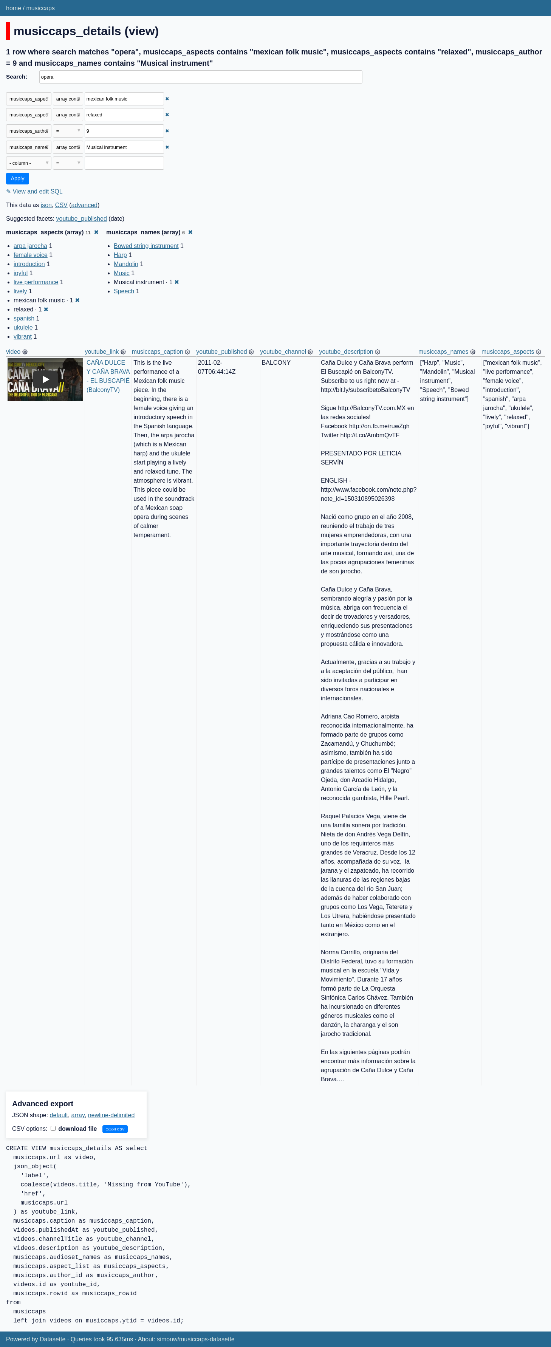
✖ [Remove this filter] (167, 99)
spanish (24, 318)
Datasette (52, 1339)
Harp (120, 255)
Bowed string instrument (146, 246)
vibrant (23, 336)
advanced (84, 205)
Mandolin (126, 264)
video (13, 351)
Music (122, 273)
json (46, 205)
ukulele (23, 327)
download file (74, 1129)
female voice (31, 255)
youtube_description (346, 351)
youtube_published (81, 218)
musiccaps (40, 8)
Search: (16, 76)
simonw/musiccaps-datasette (195, 1339)
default (59, 1115)
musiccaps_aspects (507, 351)
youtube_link (102, 351)
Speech (124, 291)
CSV (61, 205)
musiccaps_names (443, 351)
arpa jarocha (30, 246)
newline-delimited (111, 1115)
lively (20, 291)
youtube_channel (283, 351)
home (13, 8)
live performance (36, 282)
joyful (21, 273)
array (78, 1115)
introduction (29, 264)
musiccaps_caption (157, 351)
